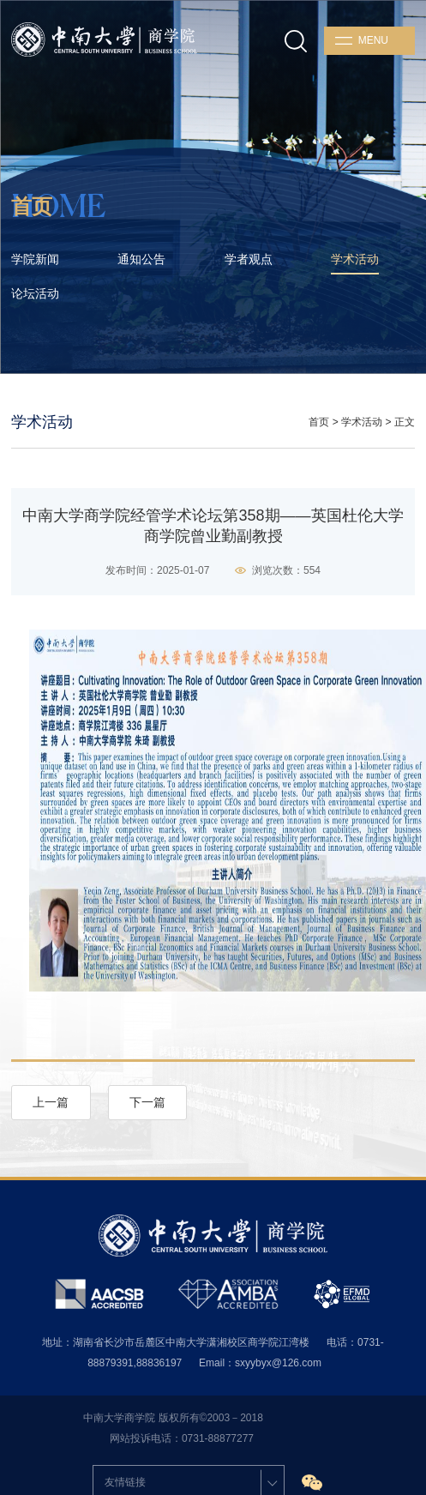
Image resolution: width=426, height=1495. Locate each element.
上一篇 (51, 1102)
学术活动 (361, 422)
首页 (319, 422)
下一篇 (147, 1102)
